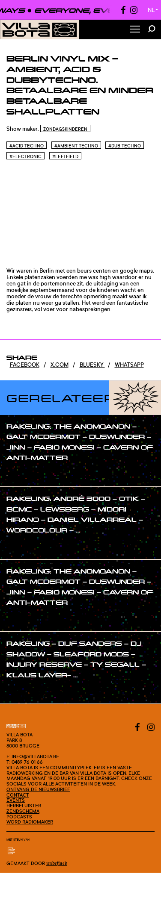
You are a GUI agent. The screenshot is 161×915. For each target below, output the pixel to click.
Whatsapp (129, 364)
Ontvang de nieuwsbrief (38, 789)
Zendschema (22, 811)
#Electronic (25, 156)
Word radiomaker (29, 821)
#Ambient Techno (76, 146)
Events (15, 800)
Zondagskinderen (65, 129)
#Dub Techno (124, 146)
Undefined (56, 863)
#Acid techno (26, 146)
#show (24, 474)
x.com (60, 364)
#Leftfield (65, 156)
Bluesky (92, 364)
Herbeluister (23, 805)
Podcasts (19, 816)
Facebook (24, 364)
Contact (17, 794)
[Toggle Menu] (135, 29)
